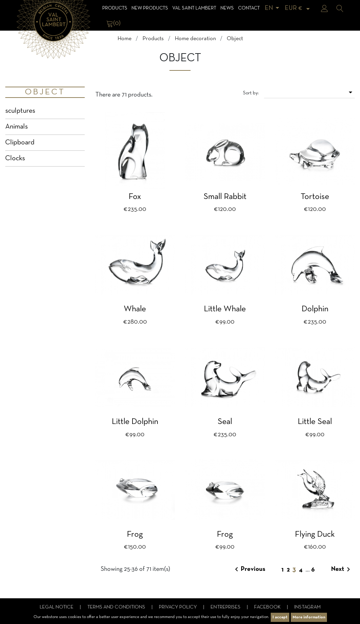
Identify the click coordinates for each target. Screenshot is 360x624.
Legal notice (57, 607)
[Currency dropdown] (298, 8)
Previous (248, 569)
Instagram (307, 607)
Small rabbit (225, 197)
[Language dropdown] (273, 8)
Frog (135, 534)
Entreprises (226, 607)
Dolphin (315, 309)
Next (342, 569)
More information (308, 617)
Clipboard (19, 142)
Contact (249, 8)
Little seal (315, 422)
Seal (225, 422)
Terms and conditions (116, 607)
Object (45, 92)
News (227, 8)
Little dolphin (135, 422)
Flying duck (315, 534)
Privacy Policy (178, 607)
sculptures (20, 111)
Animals (16, 127)
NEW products (149, 8)
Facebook (268, 607)
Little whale (225, 309)
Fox (135, 197)
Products (114, 8)
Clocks (15, 158)
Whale (135, 309)
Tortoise (315, 197)
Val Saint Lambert (194, 8)
